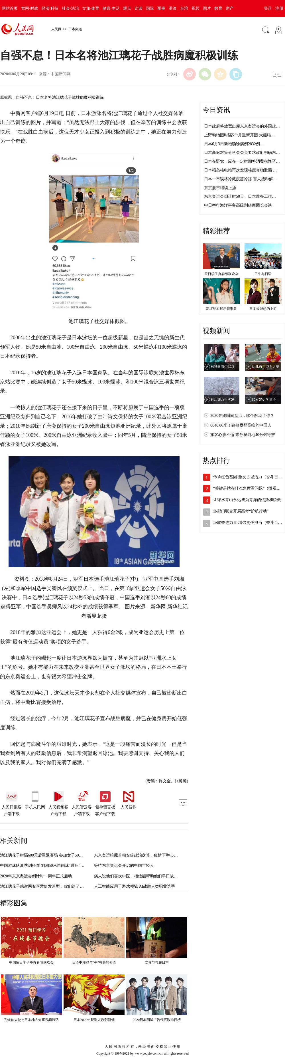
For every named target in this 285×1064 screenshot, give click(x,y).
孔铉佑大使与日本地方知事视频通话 (31, 1020)
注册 (279, 8)
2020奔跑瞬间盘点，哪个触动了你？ (242, 415)
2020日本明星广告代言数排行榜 (157, 1020)
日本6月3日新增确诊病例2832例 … (234, 144)
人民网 (56, 29)
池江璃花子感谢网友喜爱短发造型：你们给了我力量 (46, 886)
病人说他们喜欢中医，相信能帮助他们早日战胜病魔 (140, 876)
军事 (161, 8)
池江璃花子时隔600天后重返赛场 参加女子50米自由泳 (47, 855)
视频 (195, 8)
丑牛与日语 (263, 274)
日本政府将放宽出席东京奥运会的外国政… (242, 126)
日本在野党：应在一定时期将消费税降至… (242, 161)
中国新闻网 (61, 74)
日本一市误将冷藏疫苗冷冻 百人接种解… (240, 179)
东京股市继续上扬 (220, 188)
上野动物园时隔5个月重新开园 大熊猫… (239, 135)
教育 (218, 8)
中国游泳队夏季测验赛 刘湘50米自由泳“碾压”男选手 (46, 865)
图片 (207, 8)
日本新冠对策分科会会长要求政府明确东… (242, 152)
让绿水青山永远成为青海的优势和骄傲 (247, 500)
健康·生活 (111, 8)
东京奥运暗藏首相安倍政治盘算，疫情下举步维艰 (138, 855)
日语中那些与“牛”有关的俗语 (94, 962)
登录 (268, 8)
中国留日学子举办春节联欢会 (31, 962)
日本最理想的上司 (263, 309)
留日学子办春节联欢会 (221, 274)
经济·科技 (50, 8)
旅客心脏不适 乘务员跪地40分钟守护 (242, 435)
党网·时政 (29, 8)
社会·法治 (70, 8)
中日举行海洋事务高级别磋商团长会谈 (238, 205)
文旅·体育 (90, 8)
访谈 (138, 8)
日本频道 (75, 29)
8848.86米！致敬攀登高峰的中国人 (240, 425)
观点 (127, 8)
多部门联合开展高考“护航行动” (240, 511)
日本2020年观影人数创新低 (94, 1020)
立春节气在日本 (157, 962)
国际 (150, 8)
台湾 (184, 8)
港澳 (173, 8)
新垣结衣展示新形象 (221, 309)
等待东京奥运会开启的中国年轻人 (124, 865)
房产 (230, 8)
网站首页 (10, 8)
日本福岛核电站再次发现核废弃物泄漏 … (240, 170)
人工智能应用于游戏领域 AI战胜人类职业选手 (134, 886)
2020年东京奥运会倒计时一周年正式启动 (36, 876)
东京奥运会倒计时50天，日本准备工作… (240, 196)
